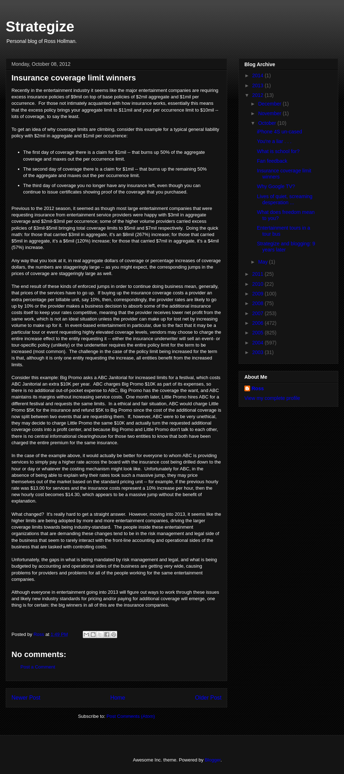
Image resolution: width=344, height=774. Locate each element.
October (267, 123)
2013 (258, 85)
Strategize (40, 26)
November (270, 113)
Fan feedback (272, 161)
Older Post (208, 698)
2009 (258, 294)
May (263, 262)
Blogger (212, 760)
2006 (258, 323)
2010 (258, 284)
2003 (258, 352)
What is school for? (278, 151)
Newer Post (25, 698)
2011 (258, 274)
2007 (258, 313)
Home (117, 698)
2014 (258, 75)
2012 (258, 95)
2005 (258, 332)
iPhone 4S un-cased (279, 131)
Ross (258, 388)
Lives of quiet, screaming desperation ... (284, 199)
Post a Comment (37, 667)
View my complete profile (272, 398)
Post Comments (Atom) (130, 716)
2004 (258, 343)
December (270, 104)
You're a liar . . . (274, 141)
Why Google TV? (276, 186)
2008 (258, 303)
